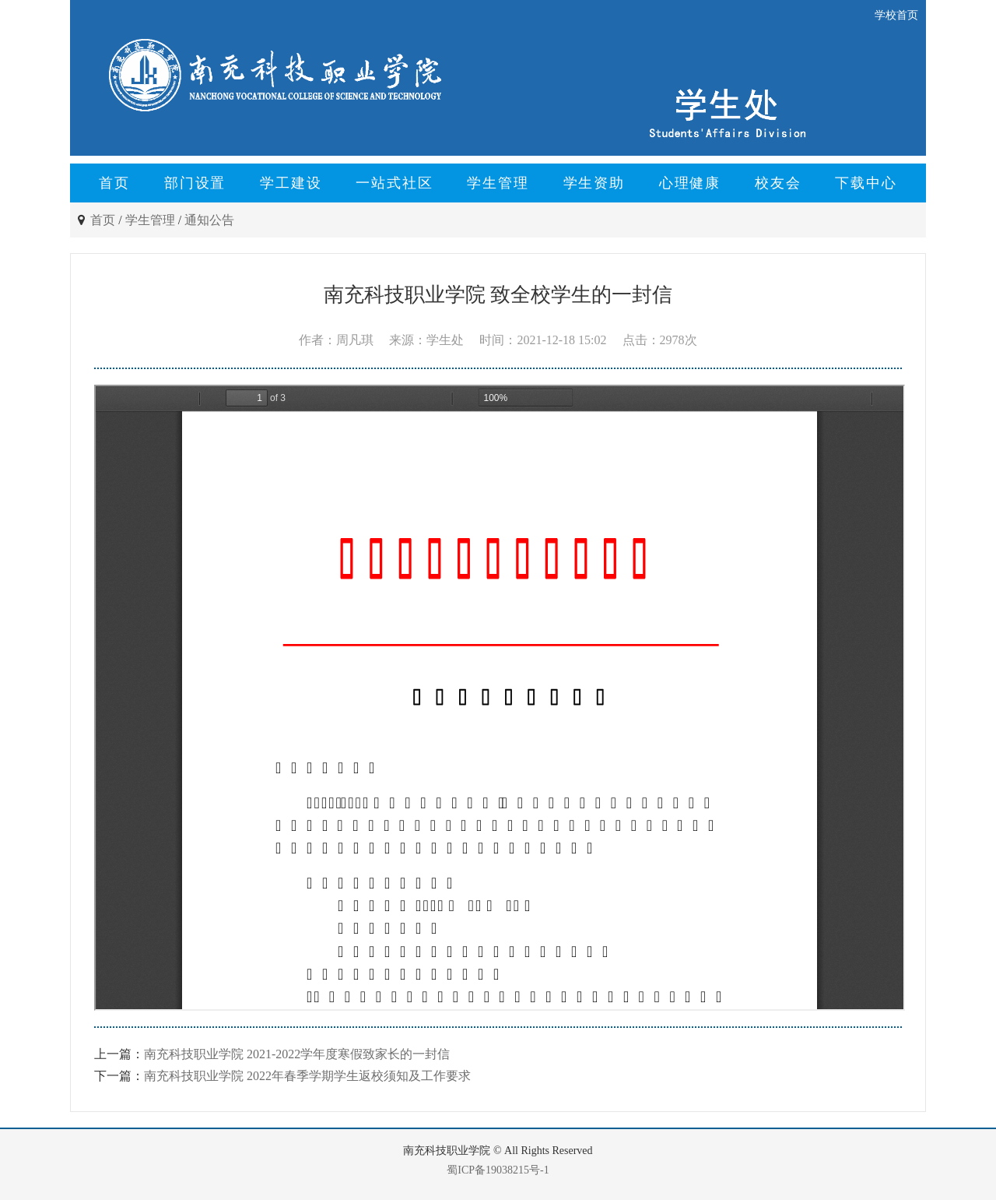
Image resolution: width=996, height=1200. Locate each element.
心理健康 (690, 183)
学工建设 (290, 183)
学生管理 (497, 183)
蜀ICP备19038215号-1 (498, 1170)
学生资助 (594, 183)
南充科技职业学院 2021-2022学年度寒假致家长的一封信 (297, 1054)
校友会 (778, 183)
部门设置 (195, 183)
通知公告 (209, 220)
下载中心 (865, 183)
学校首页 (896, 15)
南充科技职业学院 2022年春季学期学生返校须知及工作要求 (307, 1075)
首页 (114, 183)
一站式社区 (394, 183)
